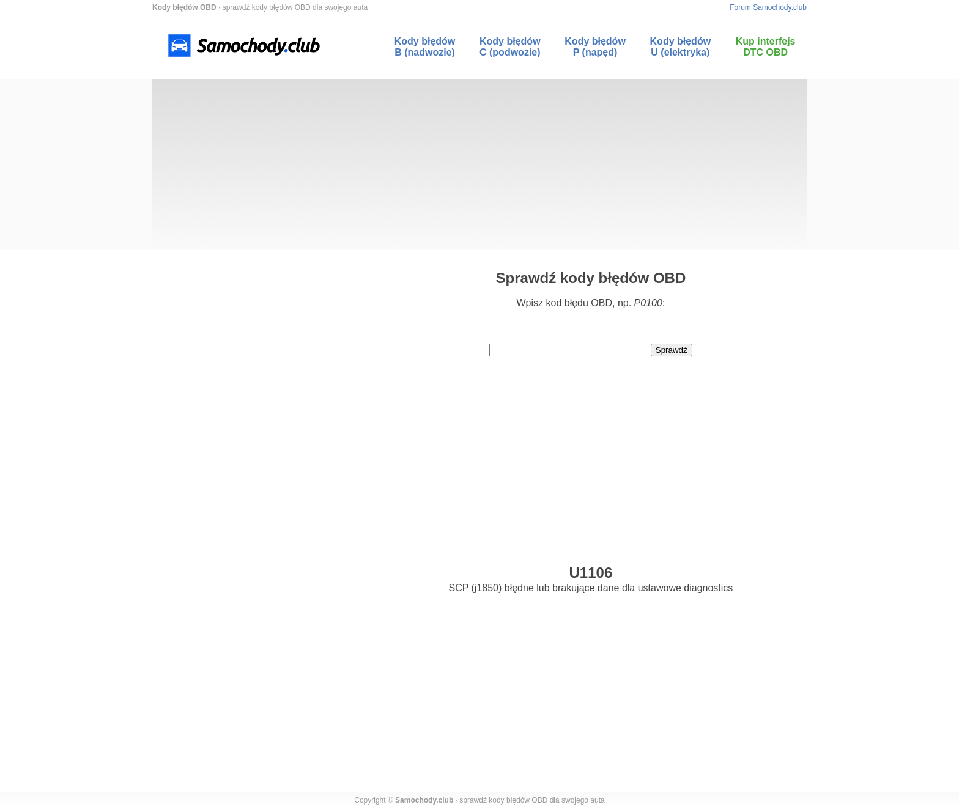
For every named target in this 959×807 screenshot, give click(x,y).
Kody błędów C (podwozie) (510, 46)
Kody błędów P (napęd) (595, 46)
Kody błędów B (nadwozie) (425, 46)
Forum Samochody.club (768, 7)
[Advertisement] (479, 164)
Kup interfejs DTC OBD (766, 46)
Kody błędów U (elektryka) (680, 46)
